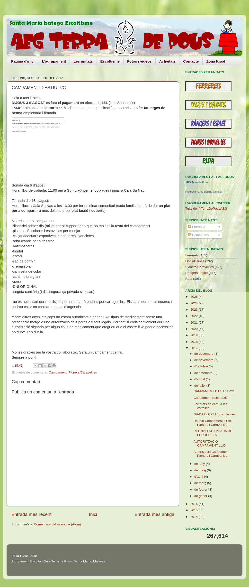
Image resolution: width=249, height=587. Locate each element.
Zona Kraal (215, 61)
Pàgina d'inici (23, 61)
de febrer (201, 489)
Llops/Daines (194, 261)
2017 (194, 348)
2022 (194, 316)
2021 (194, 322)
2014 (194, 517)
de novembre (204, 360)
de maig (200, 470)
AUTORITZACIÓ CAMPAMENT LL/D (210, 443)
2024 (194, 303)
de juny (200, 464)
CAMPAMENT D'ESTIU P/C (214, 391)
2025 (194, 296)
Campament (58, 372)
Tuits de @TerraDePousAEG (206, 208)
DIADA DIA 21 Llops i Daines (215, 414)
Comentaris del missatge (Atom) (57, 524)
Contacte (191, 61)
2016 (194, 504)
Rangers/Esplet (196, 273)
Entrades (196, 227)
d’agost (200, 379)
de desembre (204, 353)
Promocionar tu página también (203, 191)
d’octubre (201, 366)
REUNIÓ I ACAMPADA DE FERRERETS (213, 433)
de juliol (200, 385)
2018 (194, 342)
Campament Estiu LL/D (211, 398)
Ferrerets (192, 255)
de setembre (203, 373)
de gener (201, 496)
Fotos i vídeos (139, 61)
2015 (194, 510)
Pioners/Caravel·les (82, 372)
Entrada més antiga (154, 514)
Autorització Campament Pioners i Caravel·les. (212, 453)
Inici (93, 514)
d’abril (199, 476)
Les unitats (83, 61)
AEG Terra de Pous (196, 182)
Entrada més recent (31, 514)
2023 (194, 309)
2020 (194, 329)
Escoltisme (110, 61)
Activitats (167, 61)
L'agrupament (54, 61)
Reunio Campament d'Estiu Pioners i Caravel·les (213, 423)
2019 (194, 335)
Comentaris (198, 235)
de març (200, 483)
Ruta (188, 278)
